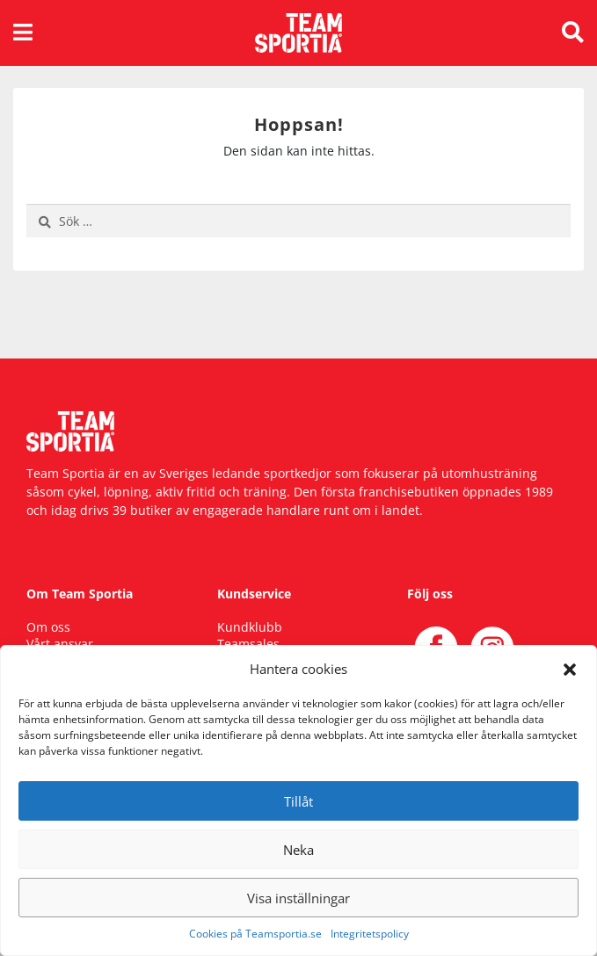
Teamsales (248, 643)
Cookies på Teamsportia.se (255, 933)
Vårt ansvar (59, 643)
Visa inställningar (298, 898)
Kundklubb (249, 627)
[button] (570, 668)
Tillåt (298, 801)
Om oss (48, 627)
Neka (298, 849)
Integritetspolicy (370, 933)
